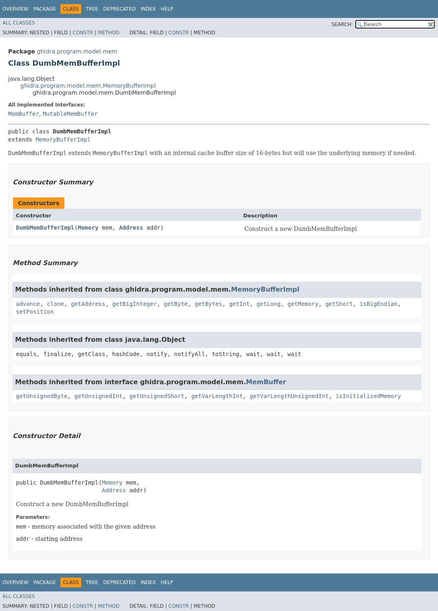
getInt (239, 304)
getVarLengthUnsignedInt (289, 396)
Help (167, 9)
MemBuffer (23, 114)
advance (28, 304)
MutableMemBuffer (70, 114)
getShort (339, 304)
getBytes (208, 304)
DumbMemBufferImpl (45, 227)
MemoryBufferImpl (63, 139)
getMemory (303, 304)
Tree (92, 9)
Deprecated (119, 9)
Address (131, 227)
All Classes (18, 23)
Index (148, 9)
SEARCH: (342, 24)
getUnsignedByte (41, 396)
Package (44, 9)
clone (55, 304)
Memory (88, 227)
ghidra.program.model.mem (77, 51)
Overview (15, 9)
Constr (83, 32)
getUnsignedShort (156, 396)
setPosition (35, 311)
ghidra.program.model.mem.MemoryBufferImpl (88, 85)
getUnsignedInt (98, 396)
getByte (176, 304)
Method (108, 32)
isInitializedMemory (368, 396)
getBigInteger (134, 304)
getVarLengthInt (217, 396)
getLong (269, 304)
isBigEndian (379, 304)
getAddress (88, 304)
